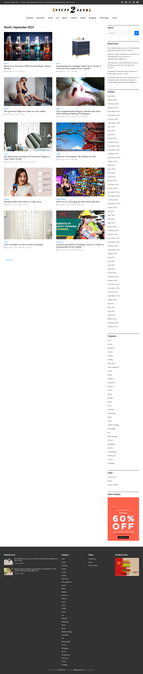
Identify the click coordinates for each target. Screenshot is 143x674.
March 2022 (112, 273)
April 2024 (111, 177)
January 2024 (113, 188)
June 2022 (111, 261)
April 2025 (111, 134)
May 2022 (111, 265)
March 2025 (112, 138)
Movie (110, 417)
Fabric (110, 375)
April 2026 (111, 96)
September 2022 (114, 250)
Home (50, 18)
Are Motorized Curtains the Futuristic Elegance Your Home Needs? (26, 157)
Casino (110, 352)
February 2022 (113, 277)
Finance (6, 199)
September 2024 (114, 157)
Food (110, 390)
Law (57, 18)
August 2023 (112, 207)
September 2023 (114, 204)
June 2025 (111, 127)
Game (110, 394)
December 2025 (113, 111)
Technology (104, 18)
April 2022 (111, 269)
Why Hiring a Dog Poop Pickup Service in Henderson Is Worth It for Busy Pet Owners (123, 65)
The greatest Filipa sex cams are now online (25, 111)
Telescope (111, 456)
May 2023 (111, 219)
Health (82, 18)
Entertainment (113, 367)
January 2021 (112, 326)
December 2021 (113, 284)
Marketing (112, 413)
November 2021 (113, 288)
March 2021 (112, 319)
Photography (113, 436)
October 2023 (113, 200)
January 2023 (113, 234)
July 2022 (111, 257)
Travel (114, 18)
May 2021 (111, 311)
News (110, 421)
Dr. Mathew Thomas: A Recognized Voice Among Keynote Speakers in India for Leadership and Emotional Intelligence (123, 80)
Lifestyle (111, 409)
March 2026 (112, 100)
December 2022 (114, 238)
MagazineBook (78, 670)
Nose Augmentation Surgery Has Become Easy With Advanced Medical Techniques (78, 112)
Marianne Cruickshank (80, 117)
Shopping (92, 18)
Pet (109, 432)
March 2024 (112, 181)
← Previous (8, 260)
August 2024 (112, 161)
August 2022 (112, 254)
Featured (111, 383)
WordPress (61, 670)
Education (41, 18)
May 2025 (111, 131)
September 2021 (114, 296)
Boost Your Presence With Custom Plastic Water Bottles (27, 67)
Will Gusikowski (78, 205)
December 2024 (114, 146)
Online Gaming (61, 199)
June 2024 (111, 169)
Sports (64, 18)
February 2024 (113, 184)
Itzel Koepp (25, 205)
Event (110, 371)
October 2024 (113, 154)
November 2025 (114, 115)
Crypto (110, 356)
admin (23, 71)
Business (29, 18)
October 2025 (113, 119)
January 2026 (113, 108)
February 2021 (113, 323)
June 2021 (111, 307)
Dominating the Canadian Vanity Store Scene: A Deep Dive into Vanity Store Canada (78, 67)
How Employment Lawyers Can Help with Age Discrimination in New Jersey (50, 2)
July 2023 (111, 211)
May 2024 (111, 173)
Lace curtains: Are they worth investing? (23, 244)
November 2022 (114, 242)
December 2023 (114, 192)
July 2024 (111, 165)
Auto (109, 340)
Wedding (111, 463)
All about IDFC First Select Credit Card (22, 201)
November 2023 (114, 196)
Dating (110, 359)
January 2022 (113, 280)
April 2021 (111, 315)
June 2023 (111, 215)
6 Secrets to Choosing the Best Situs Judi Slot (78, 201)
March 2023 (112, 227)
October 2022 (113, 246)
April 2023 (111, 223)
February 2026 (113, 104)
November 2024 (114, 150)
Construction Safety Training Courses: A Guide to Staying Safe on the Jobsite (80, 245)
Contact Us (112, 477)
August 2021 (112, 300)
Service (6, 109)
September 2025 (114, 123)
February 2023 (113, 230)
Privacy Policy (113, 485)
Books (110, 344)
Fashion (74, 18)
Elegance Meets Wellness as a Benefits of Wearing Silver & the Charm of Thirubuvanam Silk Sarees (123, 56)
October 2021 (113, 292)
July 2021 (111, 303)
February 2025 (113, 142)
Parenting (111, 429)
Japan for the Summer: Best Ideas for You (76, 156)
